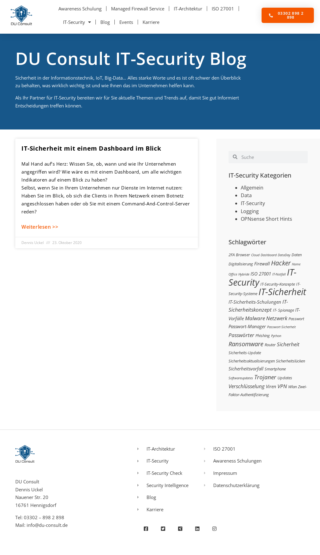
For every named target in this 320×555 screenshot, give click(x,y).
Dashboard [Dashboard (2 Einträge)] (269, 255)
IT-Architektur (188, 9)
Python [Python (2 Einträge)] (276, 336)
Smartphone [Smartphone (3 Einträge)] (275, 369)
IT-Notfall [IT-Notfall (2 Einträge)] (279, 274)
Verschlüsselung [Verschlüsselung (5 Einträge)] (247, 386)
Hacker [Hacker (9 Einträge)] (281, 262)
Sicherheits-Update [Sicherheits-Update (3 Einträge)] (245, 352)
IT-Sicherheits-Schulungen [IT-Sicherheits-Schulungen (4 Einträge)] (255, 302)
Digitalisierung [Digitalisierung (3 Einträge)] (241, 264)
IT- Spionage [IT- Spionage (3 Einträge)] (283, 310)
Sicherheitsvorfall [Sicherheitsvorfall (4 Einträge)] (246, 369)
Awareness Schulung (80, 9)
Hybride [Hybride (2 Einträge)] (243, 274)
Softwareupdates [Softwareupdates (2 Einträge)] (241, 378)
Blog (105, 22)
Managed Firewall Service (137, 9)
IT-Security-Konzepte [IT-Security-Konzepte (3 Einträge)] (277, 284)
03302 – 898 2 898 (44, 517)
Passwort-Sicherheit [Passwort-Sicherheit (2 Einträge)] (281, 327)
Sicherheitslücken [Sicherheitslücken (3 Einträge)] (290, 361)
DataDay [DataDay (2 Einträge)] (284, 255)
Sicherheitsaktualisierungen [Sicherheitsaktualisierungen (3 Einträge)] (252, 361)
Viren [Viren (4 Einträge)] (271, 386)
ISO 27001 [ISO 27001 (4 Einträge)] (261, 274)
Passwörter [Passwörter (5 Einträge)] (241, 335)
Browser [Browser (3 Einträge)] (243, 254)
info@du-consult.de (47, 525)
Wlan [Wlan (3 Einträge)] (292, 386)
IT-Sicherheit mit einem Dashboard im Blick (91, 148)
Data (246, 195)
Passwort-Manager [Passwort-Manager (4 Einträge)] (247, 326)
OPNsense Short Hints (266, 219)
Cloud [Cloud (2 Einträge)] (255, 255)
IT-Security (77, 22)
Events (126, 22)
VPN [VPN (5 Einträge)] (282, 386)
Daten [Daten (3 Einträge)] (297, 254)
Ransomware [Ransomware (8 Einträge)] (246, 343)
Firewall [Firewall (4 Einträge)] (262, 264)
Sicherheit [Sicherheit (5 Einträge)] (288, 344)
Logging (250, 211)
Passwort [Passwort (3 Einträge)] (296, 318)
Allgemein (252, 187)
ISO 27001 (223, 9)
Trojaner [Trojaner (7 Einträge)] (265, 377)
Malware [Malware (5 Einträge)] (255, 318)
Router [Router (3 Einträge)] (270, 344)
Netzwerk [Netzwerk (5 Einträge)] (276, 318)
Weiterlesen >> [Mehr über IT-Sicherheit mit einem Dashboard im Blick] (39, 226)
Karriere (151, 22)
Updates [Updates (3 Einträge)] (284, 378)
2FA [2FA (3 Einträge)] (232, 254)
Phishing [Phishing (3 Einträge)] (262, 335)
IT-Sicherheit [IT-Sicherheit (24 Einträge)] (282, 292)
